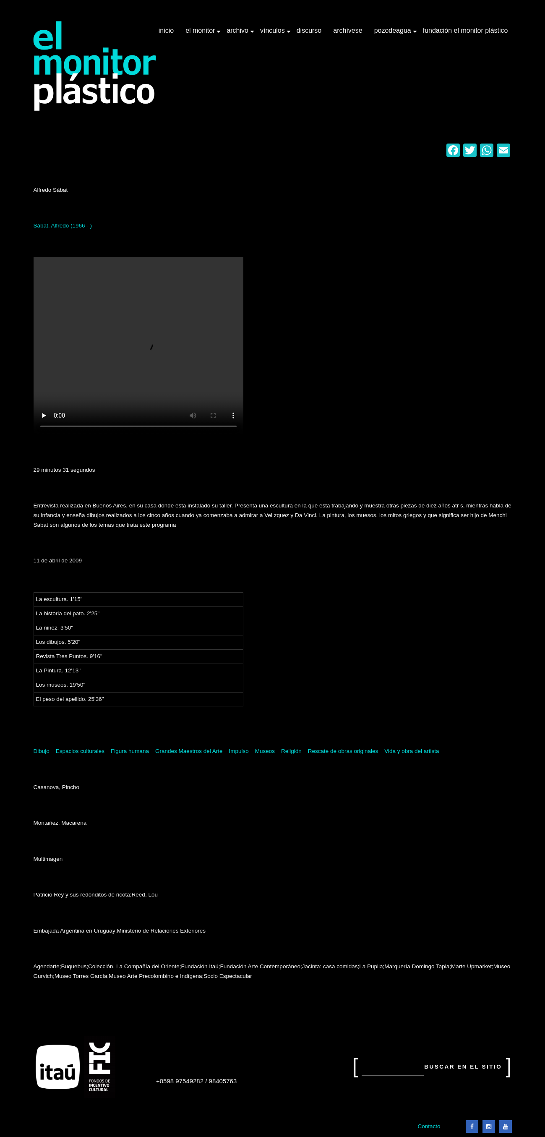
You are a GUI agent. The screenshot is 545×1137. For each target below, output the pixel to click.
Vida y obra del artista (411, 751)
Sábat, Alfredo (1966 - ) (63, 225)
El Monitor (200, 33)
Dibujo (42, 751)
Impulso (238, 751)
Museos (265, 751)
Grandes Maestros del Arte (189, 751)
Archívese (347, 30)
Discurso (309, 30)
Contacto (428, 1126)
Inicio (166, 30)
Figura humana (130, 751)
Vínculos (273, 33)
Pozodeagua (393, 33)
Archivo (238, 33)
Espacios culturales (80, 751)
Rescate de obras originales (343, 751)
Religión (291, 751)
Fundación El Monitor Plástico (465, 30)
